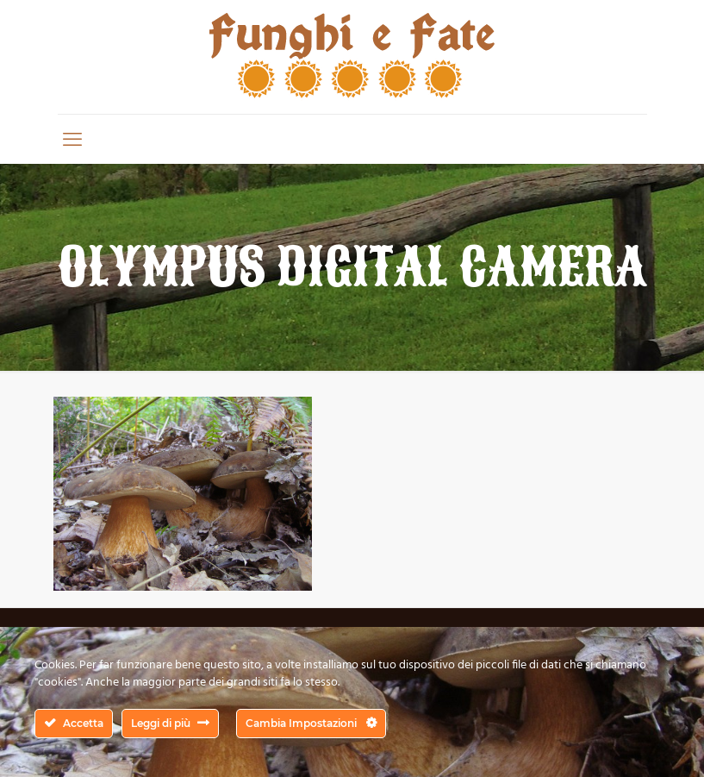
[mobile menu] (72, 139)
